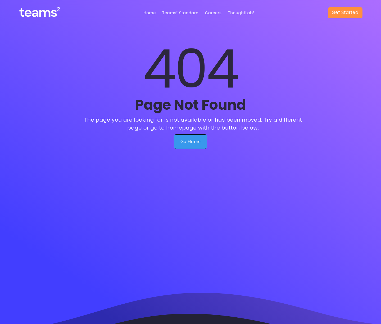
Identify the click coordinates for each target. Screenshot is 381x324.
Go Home (190, 141)
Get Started (345, 12)
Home (149, 13)
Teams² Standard (180, 13)
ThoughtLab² (241, 13)
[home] (44, 12)
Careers (213, 13)
